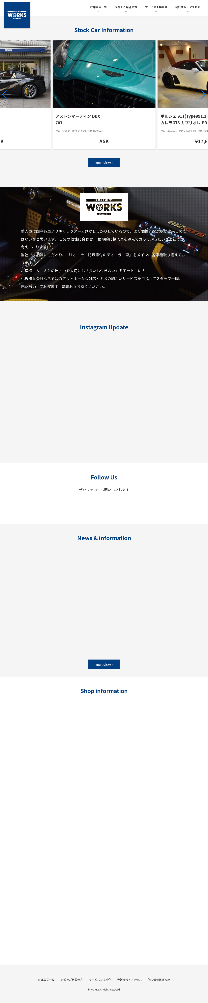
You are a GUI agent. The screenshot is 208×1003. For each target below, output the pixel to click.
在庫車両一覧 (98, 7)
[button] (4, 94)
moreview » (104, 162)
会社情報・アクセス (187, 7)
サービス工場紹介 (156, 7)
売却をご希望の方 (126, 7)
